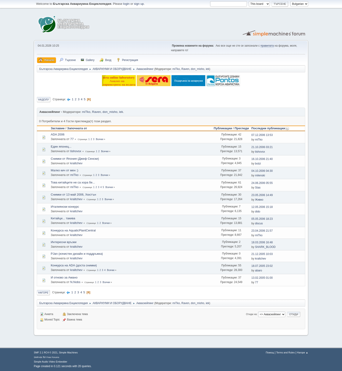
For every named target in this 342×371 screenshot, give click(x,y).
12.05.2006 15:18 (262, 207)
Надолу (43, 99)
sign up (139, 3)
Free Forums (52, 357)
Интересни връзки (64, 242)
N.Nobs (75, 282)
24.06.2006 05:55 (262, 183)
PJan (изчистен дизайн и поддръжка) (77, 253)
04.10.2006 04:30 (262, 170)
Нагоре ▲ (302, 352)
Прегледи (242, 128)
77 (72, 139)
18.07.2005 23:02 (262, 266)
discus (259, 223)
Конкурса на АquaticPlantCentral (73, 230)
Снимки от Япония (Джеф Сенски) (75, 158)
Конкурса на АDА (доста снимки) (74, 265)
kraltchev (76, 163)
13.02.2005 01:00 (262, 277)
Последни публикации (270, 128)
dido (257, 211)
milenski (260, 175)
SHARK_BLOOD (265, 247)
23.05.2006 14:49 (262, 195)
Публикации (223, 128)
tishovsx (75, 151)
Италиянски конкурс (65, 206)
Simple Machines (68, 352)
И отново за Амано (64, 277)
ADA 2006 (57, 134)
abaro (258, 270)
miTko (176, 69)
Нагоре (43, 292)
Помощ (270, 352)
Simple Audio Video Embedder (50, 361)
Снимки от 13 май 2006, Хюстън (73, 194)
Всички (99, 139)
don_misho (197, 69)
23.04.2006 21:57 (262, 230)
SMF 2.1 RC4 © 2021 (45, 352)
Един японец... (61, 146)
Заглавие (58, 128)
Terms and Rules (285, 352)
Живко (259, 199)
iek (207, 69)
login (126, 3)
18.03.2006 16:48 (262, 242)
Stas (258, 187)
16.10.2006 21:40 (262, 159)
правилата (267, 45)
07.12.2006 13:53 (262, 135)
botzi (258, 163)
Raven (186, 69)
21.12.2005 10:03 (262, 254)
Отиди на (251, 314)
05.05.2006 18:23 (262, 218)
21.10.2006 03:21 (262, 147)
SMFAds (38, 357)
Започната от (77, 128)
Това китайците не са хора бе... (73, 182)
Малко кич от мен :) (64, 170)
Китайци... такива (63, 218)
